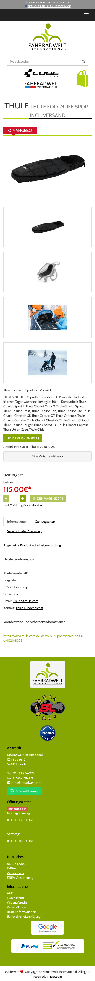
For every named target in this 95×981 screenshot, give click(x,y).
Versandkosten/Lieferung (24, 531)
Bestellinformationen (21, 912)
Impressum (54, 976)
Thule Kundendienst (29, 608)
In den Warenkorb (48, 498)
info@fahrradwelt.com (26, 783)
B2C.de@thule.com (25, 601)
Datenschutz (16, 898)
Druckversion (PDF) (23, 438)
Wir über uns (15, 873)
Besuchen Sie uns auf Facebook (49, 6)
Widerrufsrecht (17, 902)
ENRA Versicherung (20, 878)
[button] (82, 78)
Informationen (17, 521)
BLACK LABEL (16, 864)
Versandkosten (33, 505)
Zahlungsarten (45, 521)
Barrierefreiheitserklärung (24, 916)
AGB (10, 893)
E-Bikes (12, 868)
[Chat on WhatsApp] (24, 789)
